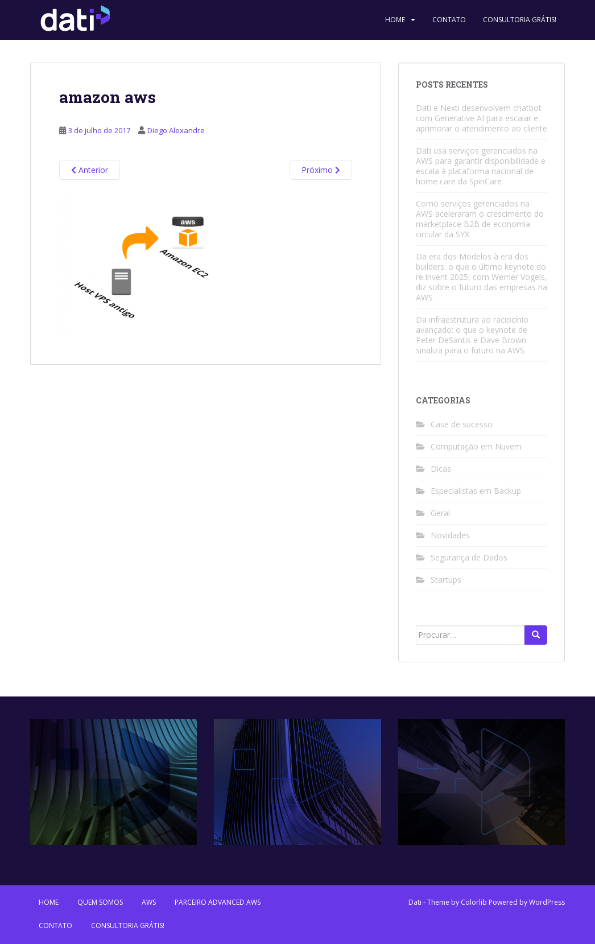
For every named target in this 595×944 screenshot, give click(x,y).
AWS (149, 902)
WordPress (547, 902)
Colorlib (474, 902)
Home (395, 19)
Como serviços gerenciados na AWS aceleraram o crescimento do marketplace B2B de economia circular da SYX (480, 219)
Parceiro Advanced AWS (218, 902)
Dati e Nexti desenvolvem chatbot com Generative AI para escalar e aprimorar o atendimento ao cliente (481, 118)
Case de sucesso (462, 424)
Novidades (450, 535)
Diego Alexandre (176, 130)
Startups (446, 579)
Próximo (320, 169)
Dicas (441, 468)
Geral (440, 513)
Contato (449, 19)
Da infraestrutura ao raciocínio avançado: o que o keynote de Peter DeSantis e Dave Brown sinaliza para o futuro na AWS (472, 335)
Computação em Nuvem (476, 446)
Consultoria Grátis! (519, 19)
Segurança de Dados (469, 557)
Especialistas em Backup (476, 490)
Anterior (89, 169)
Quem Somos (100, 902)
